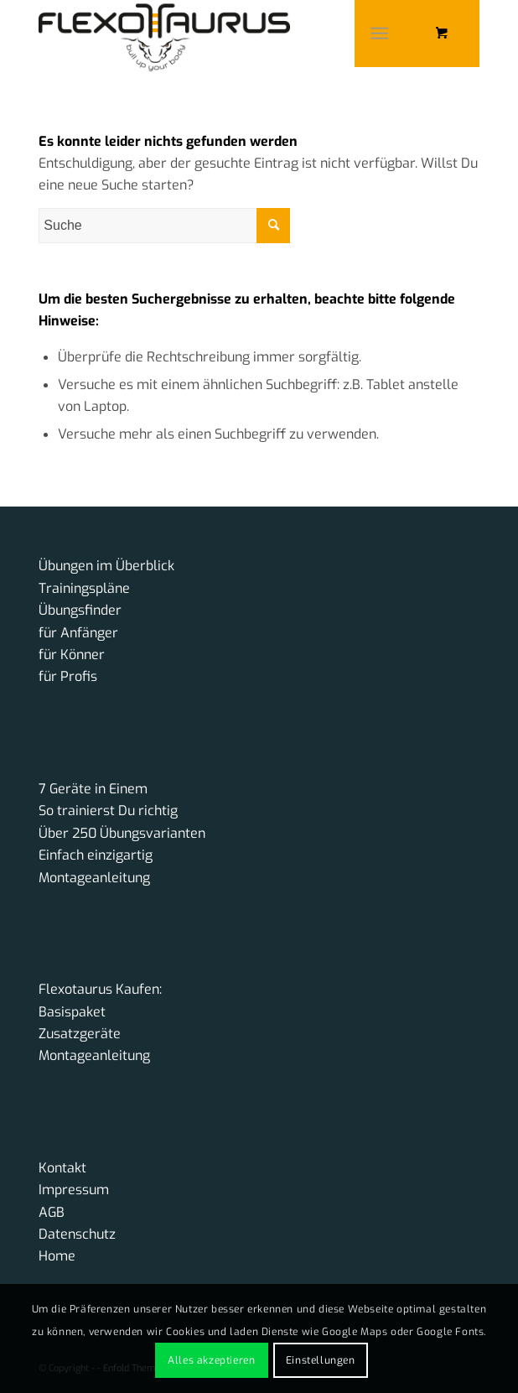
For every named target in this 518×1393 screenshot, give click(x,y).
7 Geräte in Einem (93, 789)
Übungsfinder (80, 610)
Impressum (74, 1189)
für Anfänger (78, 633)
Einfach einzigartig (96, 855)
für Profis (68, 676)
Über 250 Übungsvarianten (122, 833)
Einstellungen (320, 1360)
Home (57, 1256)
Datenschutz (77, 1234)
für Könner (72, 654)
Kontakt (62, 1168)
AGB (52, 1212)
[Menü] (379, 33)
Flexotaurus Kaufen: (100, 989)
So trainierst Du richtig (108, 810)
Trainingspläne (84, 588)
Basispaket (72, 1012)
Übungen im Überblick (106, 565)
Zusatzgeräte (80, 1033)
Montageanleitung (94, 877)
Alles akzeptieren (211, 1360)
